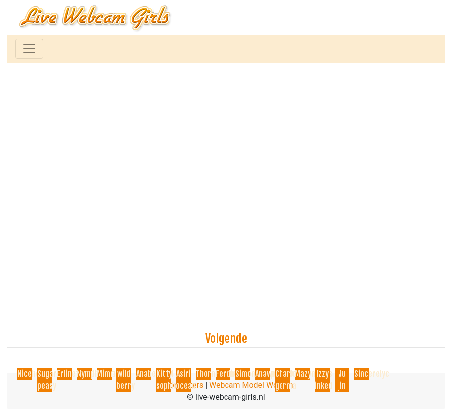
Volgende (226, 338)
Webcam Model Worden (251, 385)
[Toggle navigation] (29, 49)
